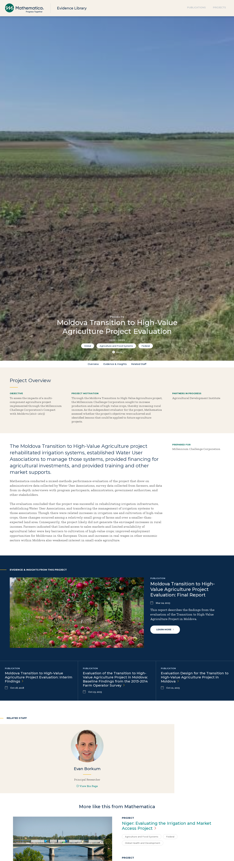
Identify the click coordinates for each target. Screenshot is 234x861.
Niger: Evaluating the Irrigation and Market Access (162, 844)
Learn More (166, 631)
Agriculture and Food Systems (116, 346)
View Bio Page (39, 797)
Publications (196, 8)
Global (87, 346)
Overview (90, 364)
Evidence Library (73, 8)
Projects (219, 8)
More (117, 352)
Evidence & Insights (114, 364)
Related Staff (141, 364)
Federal (146, 346)
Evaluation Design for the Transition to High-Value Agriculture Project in (194, 678)
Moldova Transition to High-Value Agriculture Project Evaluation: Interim (35, 678)
